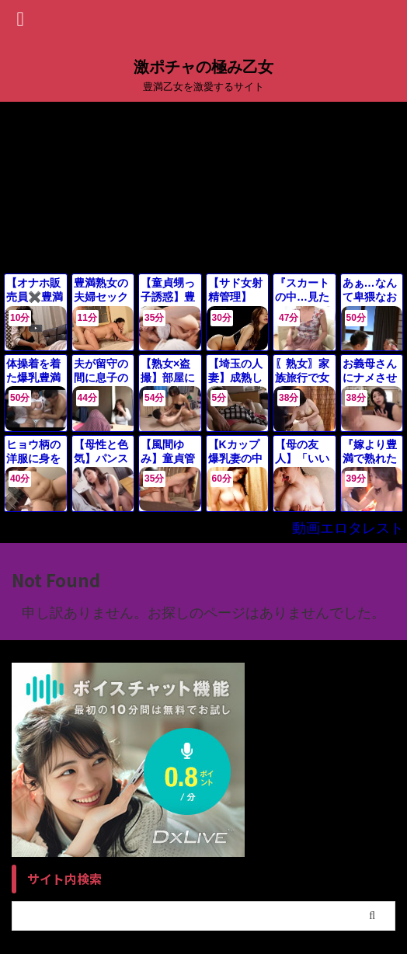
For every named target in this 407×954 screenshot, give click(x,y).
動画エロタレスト (348, 528)
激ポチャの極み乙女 (203, 66)
